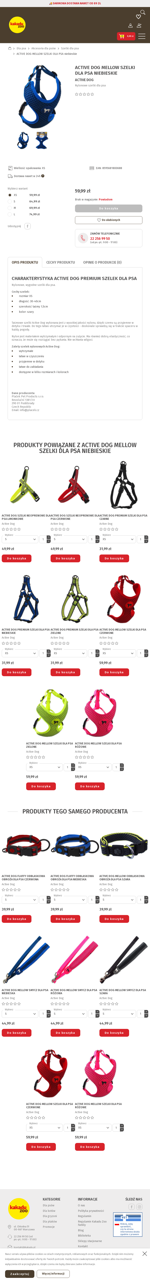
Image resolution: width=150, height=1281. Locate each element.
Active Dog (84, 80)
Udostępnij (27, 226)
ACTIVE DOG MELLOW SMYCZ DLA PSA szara (122, 992)
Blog (81, 1230)
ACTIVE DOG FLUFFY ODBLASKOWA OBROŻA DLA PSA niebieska (72, 878)
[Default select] (20, 539)
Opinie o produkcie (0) (102, 262)
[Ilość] (42, 539)
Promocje (49, 1227)
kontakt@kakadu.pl (25, 1247)
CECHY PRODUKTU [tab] (60, 262)
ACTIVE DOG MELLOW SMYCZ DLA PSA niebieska (25, 992)
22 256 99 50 (100, 239)
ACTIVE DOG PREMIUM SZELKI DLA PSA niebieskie (26, 631)
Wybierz (9, 535)
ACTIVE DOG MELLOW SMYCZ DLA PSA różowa (74, 992)
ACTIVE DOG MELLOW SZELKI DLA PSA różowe (98, 745)
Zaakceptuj (19, 1274)
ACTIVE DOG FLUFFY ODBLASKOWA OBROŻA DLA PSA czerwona (23, 878)
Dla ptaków (50, 1221)
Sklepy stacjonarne (90, 1241)
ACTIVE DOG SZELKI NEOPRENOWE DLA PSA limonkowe (26, 517)
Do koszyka (108, 208)
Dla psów (48, 1205)
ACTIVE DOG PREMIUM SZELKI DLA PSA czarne (123, 517)
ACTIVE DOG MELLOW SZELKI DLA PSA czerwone (122, 631)
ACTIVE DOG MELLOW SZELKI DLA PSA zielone (49, 745)
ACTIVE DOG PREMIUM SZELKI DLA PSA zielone (74, 631)
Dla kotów (49, 1211)
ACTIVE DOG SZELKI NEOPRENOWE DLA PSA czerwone (75, 517)
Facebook (132, 1207)
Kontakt (83, 1246)
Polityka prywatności (91, 1211)
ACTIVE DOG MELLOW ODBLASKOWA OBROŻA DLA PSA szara (122, 878)
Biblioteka (84, 1235)
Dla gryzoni (50, 1216)
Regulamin (84, 1216)
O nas (81, 1205)
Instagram (139, 1207)
